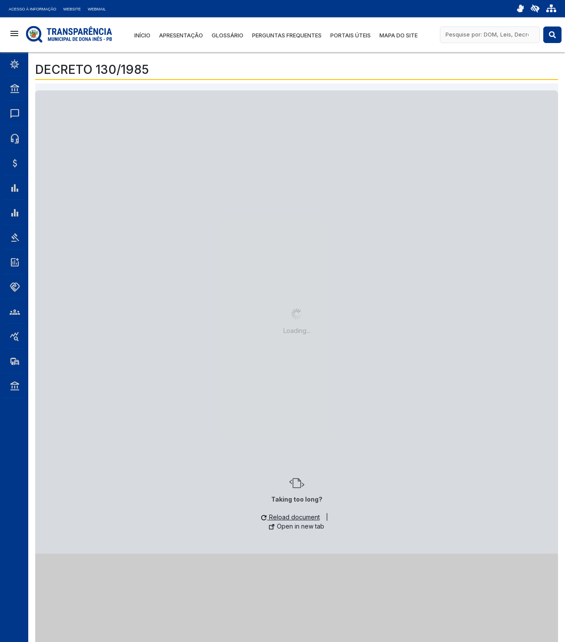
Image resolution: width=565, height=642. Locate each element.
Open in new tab (296, 526)
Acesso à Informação (32, 9)
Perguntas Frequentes (287, 35)
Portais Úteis (350, 35)
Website (72, 9)
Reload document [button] (290, 517)
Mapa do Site (398, 35)
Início (142, 35)
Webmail (97, 9)
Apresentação (181, 35)
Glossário (227, 35)
